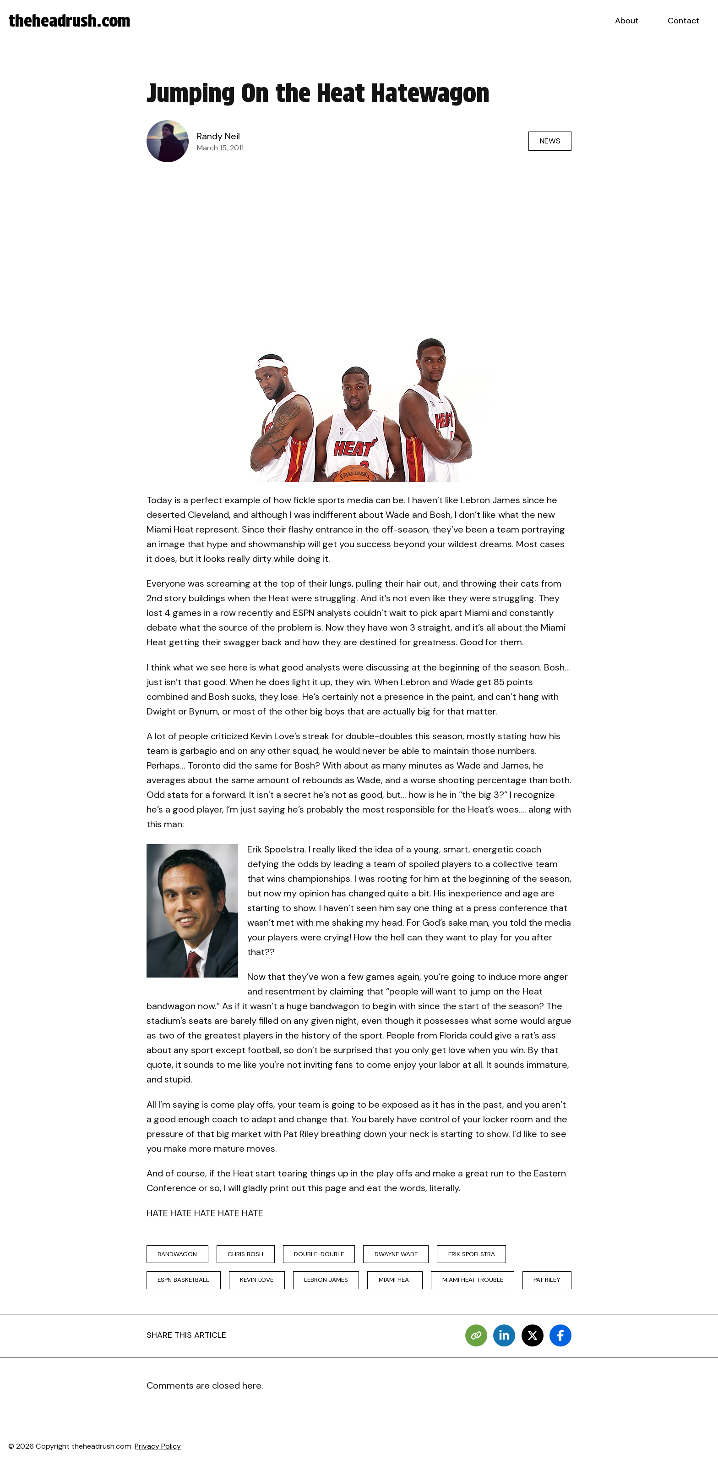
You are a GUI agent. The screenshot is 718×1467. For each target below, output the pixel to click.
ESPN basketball (183, 1280)
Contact (684, 20)
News (550, 141)
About (627, 20)
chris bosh (245, 1254)
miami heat (395, 1280)
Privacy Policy (158, 1446)
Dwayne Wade (396, 1254)
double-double (319, 1254)
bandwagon (177, 1254)
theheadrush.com (69, 21)
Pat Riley (546, 1280)
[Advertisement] (359, 236)
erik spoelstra (471, 1254)
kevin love (256, 1280)
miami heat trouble (472, 1280)
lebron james (326, 1280)
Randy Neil (218, 136)
